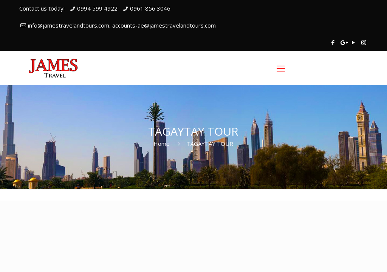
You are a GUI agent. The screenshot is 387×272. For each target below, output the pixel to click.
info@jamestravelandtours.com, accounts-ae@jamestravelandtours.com (122, 25)
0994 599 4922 (97, 8)
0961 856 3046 (150, 8)
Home (161, 143)
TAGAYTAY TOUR (210, 143)
